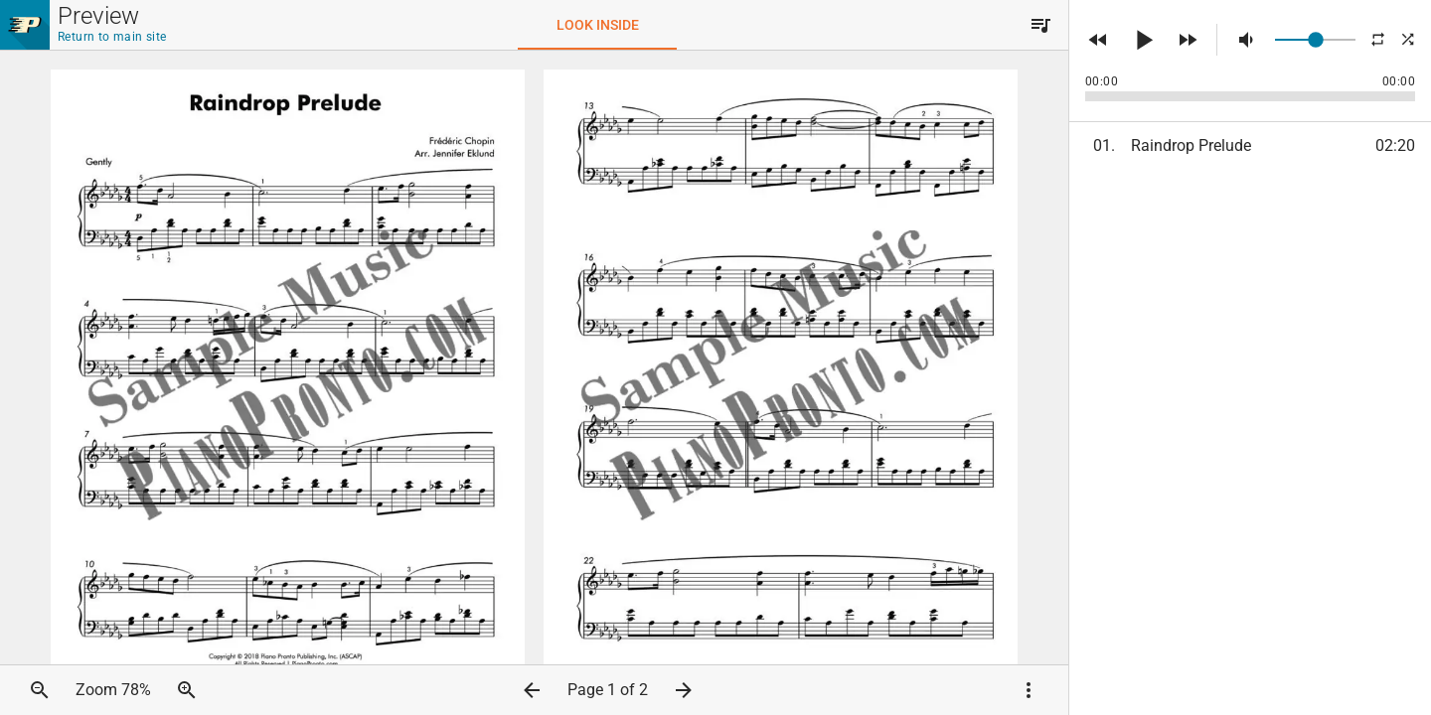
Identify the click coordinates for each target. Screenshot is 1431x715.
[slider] (1315, 40)
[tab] (597, 25)
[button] (1040, 25)
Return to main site (112, 37)
